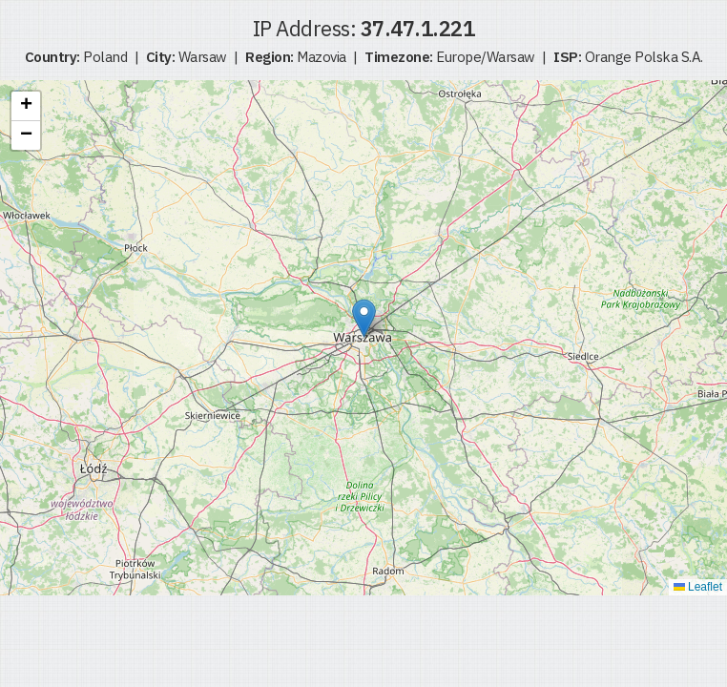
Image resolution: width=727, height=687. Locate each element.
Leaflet (698, 586)
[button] (364, 318)
